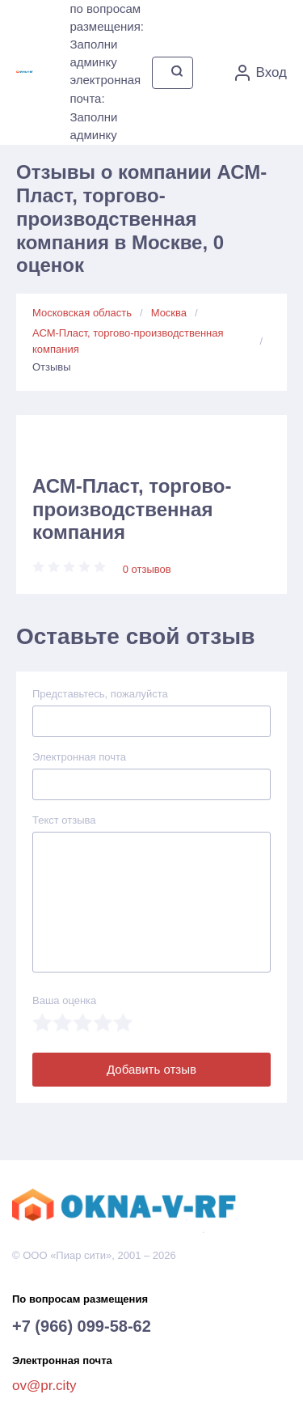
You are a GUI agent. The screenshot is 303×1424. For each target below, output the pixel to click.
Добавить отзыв (151, 1069)
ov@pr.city (44, 1385)
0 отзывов (147, 569)
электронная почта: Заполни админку (105, 107)
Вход (261, 73)
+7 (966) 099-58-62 (81, 1326)
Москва (169, 313)
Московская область (82, 313)
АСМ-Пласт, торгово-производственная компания (128, 341)
